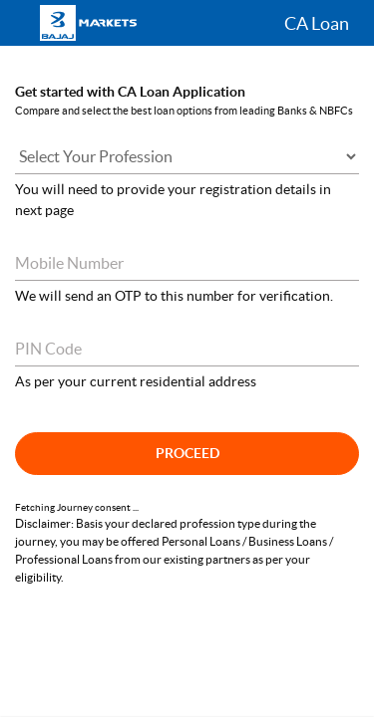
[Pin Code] (187, 349)
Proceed (187, 453)
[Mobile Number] (187, 263)
